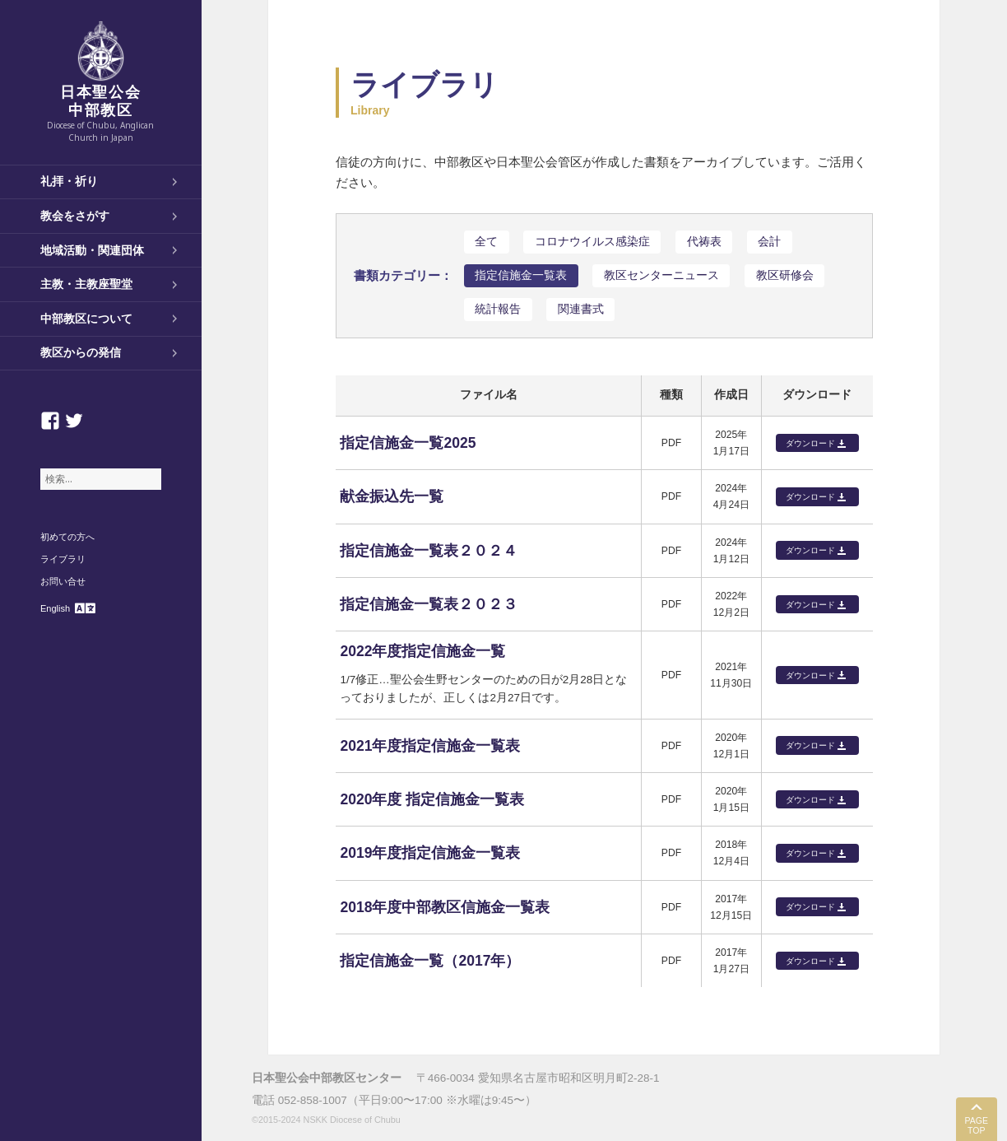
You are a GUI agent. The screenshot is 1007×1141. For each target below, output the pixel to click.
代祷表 (704, 241)
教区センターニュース (661, 275)
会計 (769, 241)
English (55, 608)
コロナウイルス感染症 (592, 241)
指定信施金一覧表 (521, 275)
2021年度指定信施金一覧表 (430, 746)
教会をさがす (74, 215)
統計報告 (498, 309)
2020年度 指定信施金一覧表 (432, 799)
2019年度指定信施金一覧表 (430, 853)
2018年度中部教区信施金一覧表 (445, 907)
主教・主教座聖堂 (86, 284)
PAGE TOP (976, 1125)
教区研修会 (785, 275)
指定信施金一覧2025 (408, 443)
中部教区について (86, 318)
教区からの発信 (80, 352)
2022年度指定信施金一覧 (422, 651)
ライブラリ (63, 559)
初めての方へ (67, 537)
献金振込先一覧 (391, 496)
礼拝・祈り (69, 181)
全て (486, 241)
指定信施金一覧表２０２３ (428, 604)
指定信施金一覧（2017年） (430, 960)
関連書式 (581, 309)
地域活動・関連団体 (92, 250)
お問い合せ (63, 581)
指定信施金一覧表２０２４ (428, 551)
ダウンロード (810, 443)
